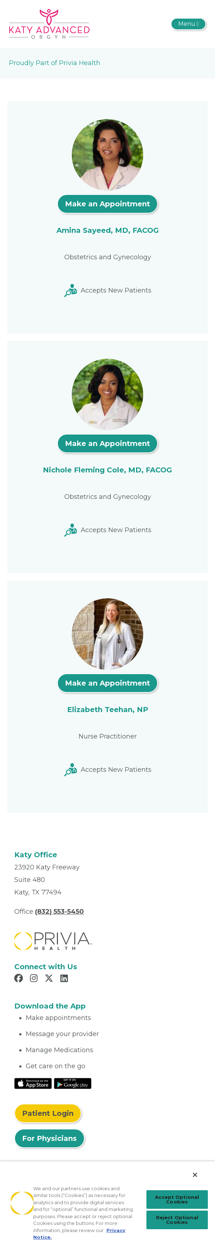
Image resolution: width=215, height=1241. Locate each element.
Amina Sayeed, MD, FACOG (107, 230)
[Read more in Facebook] (19, 979)
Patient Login (48, 1113)
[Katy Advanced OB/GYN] (49, 24)
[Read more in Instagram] (35, 979)
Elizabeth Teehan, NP (107, 709)
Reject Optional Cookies (177, 1220)
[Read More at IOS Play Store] (33, 1083)
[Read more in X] (50, 979)
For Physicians (49, 1138)
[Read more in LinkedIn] (65, 979)
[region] (107, 1201)
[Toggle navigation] (188, 24)
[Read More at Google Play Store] (72, 1083)
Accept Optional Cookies (177, 1199)
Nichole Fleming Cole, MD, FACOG (107, 470)
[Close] (195, 1175)
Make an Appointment (107, 204)
